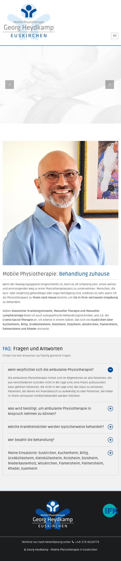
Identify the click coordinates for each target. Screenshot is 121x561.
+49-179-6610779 (85, 542)
